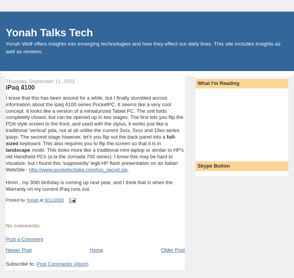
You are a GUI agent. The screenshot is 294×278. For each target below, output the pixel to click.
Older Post (173, 250)
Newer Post (19, 250)
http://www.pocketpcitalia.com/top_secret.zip (78, 170)
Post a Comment (24, 239)
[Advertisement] (232, 122)
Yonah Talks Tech (49, 33)
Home (96, 250)
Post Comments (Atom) (63, 264)
